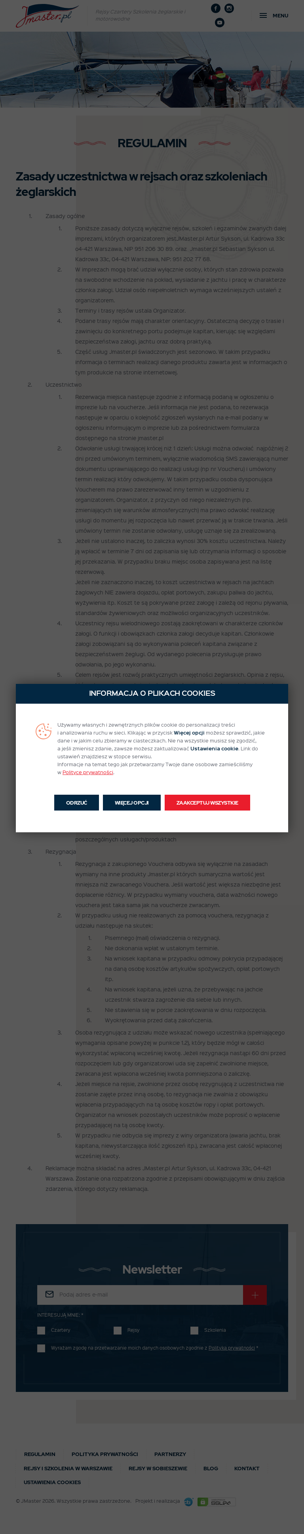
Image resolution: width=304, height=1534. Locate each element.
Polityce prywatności (88, 773)
